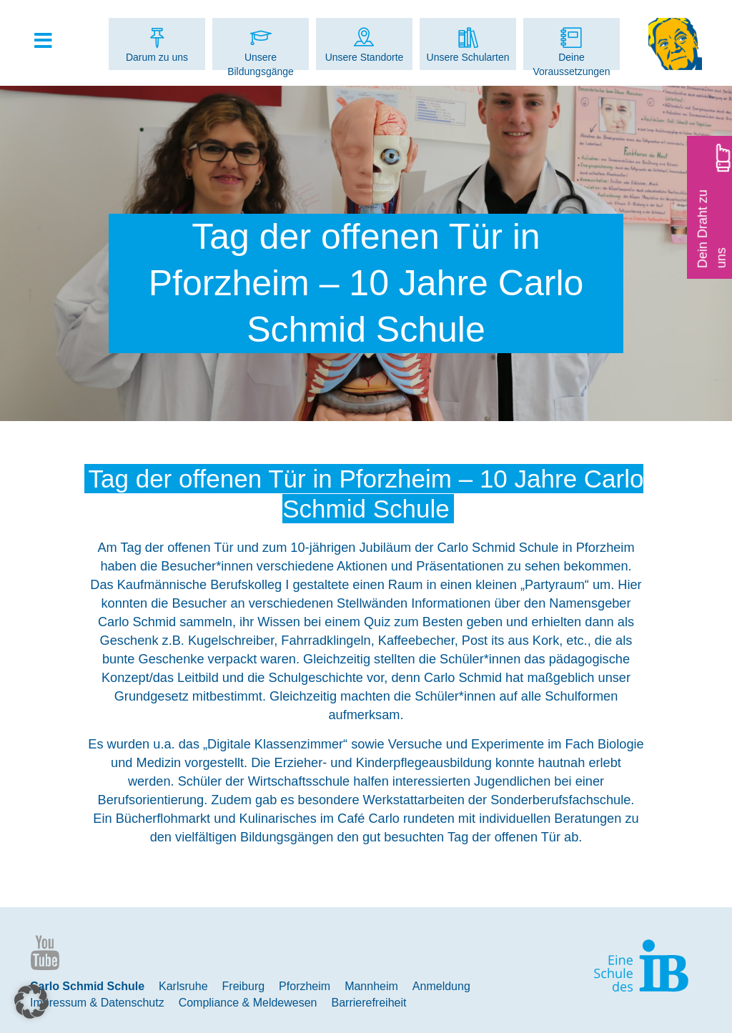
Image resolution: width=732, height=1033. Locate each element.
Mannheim (371, 986)
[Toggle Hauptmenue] (50, 41)
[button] (31, 1001)
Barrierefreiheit (369, 1003)
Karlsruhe (183, 986)
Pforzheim (304, 986)
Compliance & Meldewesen (248, 1003)
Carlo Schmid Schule (87, 986)
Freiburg (243, 986)
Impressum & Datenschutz (97, 1003)
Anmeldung (441, 986)
